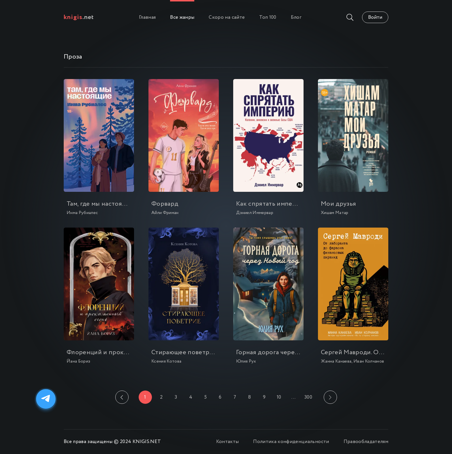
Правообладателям (366, 441)
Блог (296, 17)
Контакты (227, 441)
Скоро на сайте (227, 17)
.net (79, 17)
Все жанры (182, 17)
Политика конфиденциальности (291, 441)
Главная (147, 17)
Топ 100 (267, 17)
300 (308, 397)
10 (279, 397)
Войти (375, 17)
